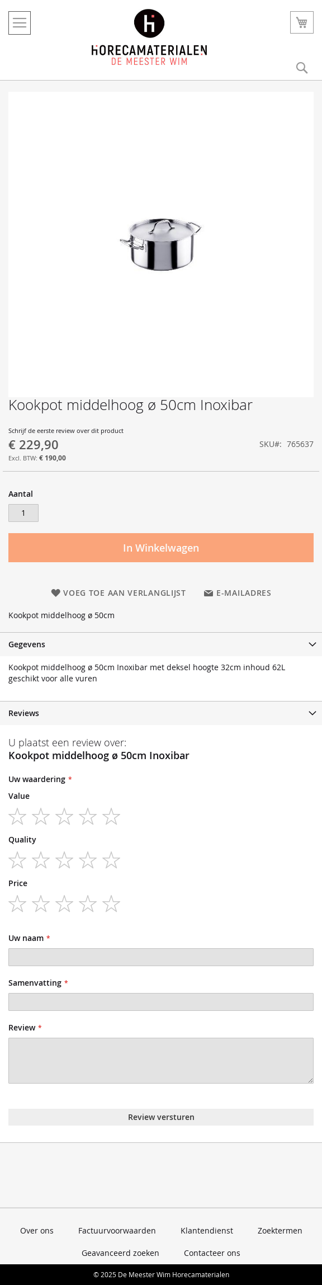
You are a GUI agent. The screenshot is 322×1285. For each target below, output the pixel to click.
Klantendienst (207, 1230)
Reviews (23, 713)
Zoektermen (280, 1230)
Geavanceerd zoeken (120, 1253)
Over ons (37, 1230)
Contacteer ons (212, 1253)
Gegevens (26, 644)
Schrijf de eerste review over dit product (66, 430)
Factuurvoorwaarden (117, 1230)
